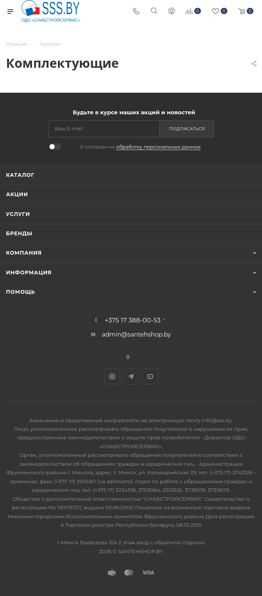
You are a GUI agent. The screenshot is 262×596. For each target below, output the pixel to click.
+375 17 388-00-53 (133, 320)
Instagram (112, 377)
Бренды (19, 233)
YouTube (150, 377)
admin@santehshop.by (136, 334)
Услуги (18, 214)
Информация (29, 272)
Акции (17, 194)
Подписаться (187, 128)
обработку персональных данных (158, 147)
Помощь (20, 292)
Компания (24, 253)
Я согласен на (140, 147)
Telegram (131, 377)
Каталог (20, 175)
